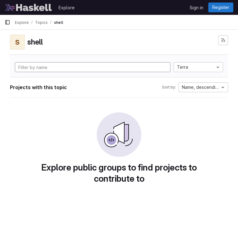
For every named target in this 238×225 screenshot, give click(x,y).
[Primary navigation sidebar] (7, 22)
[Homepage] (28, 7)
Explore (67, 7)
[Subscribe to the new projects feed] (223, 40)
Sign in (196, 7)
